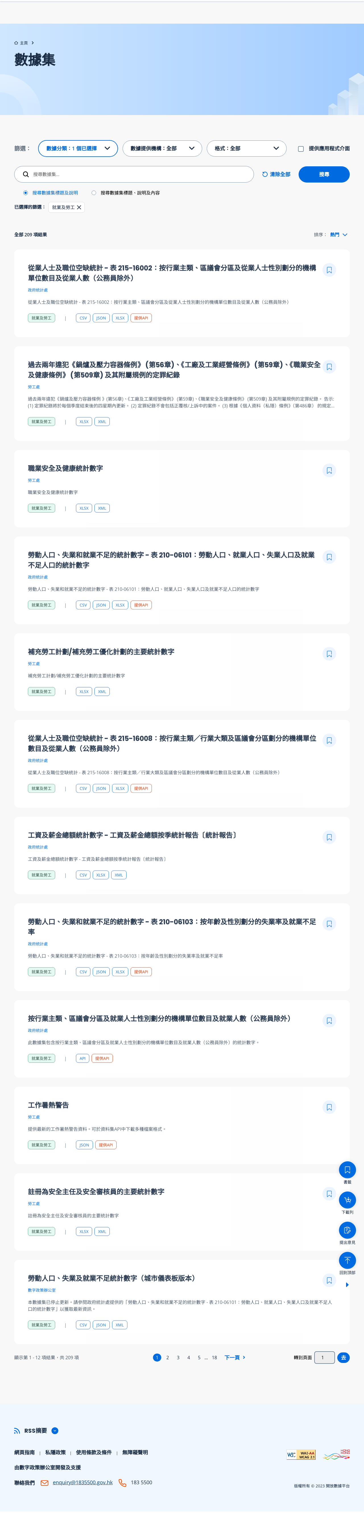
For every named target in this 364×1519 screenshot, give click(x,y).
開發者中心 (315, 21)
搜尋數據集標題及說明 (55, 200)
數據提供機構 (252, 21)
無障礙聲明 (135, 1459)
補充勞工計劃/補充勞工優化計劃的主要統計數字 (101, 673)
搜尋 (324, 181)
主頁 (21, 50)
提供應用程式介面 (329, 155)
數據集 (217, 21)
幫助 (285, 21)
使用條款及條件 (94, 1459)
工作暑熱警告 (48, 1126)
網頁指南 (24, 1459)
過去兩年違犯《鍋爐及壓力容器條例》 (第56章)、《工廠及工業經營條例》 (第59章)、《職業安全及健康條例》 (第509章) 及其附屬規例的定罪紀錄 (174, 391)
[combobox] (339, 242)
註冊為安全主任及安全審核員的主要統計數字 (96, 1213)
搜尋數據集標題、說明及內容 (130, 200)
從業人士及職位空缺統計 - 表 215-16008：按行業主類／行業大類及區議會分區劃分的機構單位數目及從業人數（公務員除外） (172, 765)
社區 (345, 21)
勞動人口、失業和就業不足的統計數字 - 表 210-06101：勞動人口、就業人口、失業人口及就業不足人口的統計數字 (171, 581)
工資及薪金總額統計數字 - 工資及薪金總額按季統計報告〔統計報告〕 (133, 856)
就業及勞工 (41, 339)
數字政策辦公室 (42, 1311)
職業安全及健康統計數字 (65, 490)
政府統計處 (38, 311)
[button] (79, 215)
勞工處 (34, 408)
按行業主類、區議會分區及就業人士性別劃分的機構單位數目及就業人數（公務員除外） (161, 1040)
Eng (312, 10)
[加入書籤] (329, 291)
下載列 (241, 10)
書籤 (268, 10)
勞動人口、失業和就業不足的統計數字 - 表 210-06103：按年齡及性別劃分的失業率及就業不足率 (172, 948)
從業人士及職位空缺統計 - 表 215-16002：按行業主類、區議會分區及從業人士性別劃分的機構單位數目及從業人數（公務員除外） (172, 294)
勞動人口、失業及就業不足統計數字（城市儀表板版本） (113, 1300)
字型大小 (292, 10)
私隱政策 (55, 1459)
